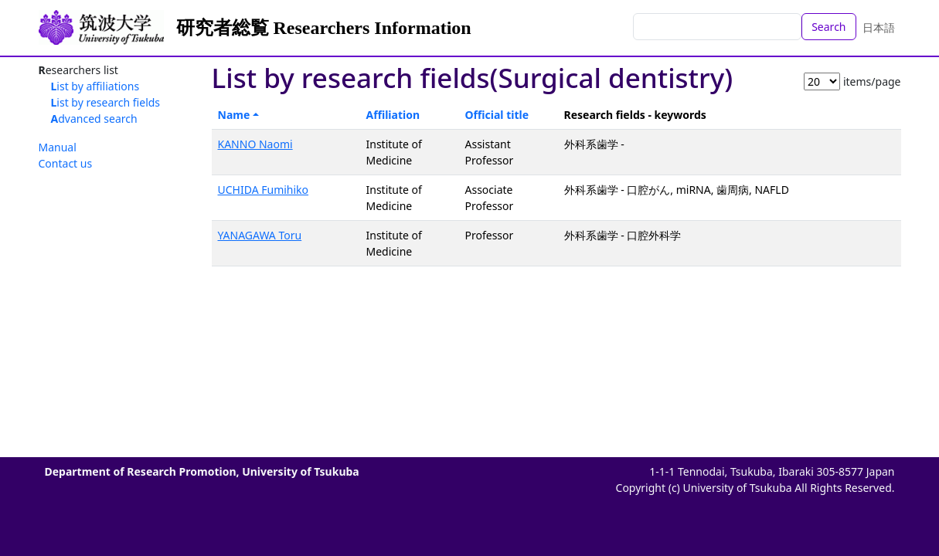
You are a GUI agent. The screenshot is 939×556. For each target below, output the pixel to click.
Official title (497, 114)
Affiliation (393, 114)
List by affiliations (95, 86)
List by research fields (106, 102)
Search (828, 26)
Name (234, 114)
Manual (58, 147)
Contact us (66, 163)
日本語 (878, 27)
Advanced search (94, 118)
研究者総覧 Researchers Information (323, 28)
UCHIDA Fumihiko (263, 189)
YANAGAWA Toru (260, 235)
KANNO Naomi (255, 144)
